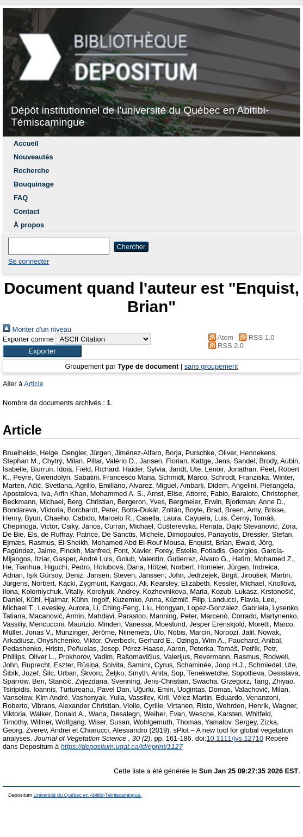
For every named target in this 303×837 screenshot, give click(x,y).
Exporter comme (28, 339)
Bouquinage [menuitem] (34, 184)
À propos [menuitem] (29, 225)
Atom (219, 337)
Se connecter (28, 261)
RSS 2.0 (224, 346)
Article (34, 384)
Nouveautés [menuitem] (33, 157)
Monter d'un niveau (37, 329)
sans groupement (211, 366)
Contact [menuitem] (27, 211)
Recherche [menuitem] (31, 170)
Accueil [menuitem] (26, 143)
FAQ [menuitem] (21, 198)
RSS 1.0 (255, 337)
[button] (42, 351)
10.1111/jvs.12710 (234, 738)
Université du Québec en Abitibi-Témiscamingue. (88, 795)
